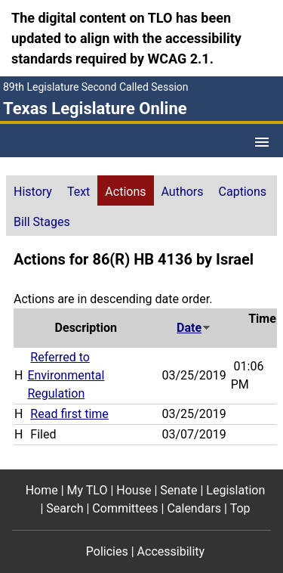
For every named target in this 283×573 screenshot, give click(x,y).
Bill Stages (42, 222)
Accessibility (171, 551)
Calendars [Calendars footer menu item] (194, 508)
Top (240, 508)
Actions (125, 191)
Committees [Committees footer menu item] (125, 508)
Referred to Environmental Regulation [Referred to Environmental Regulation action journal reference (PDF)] (65, 375)
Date (194, 328)
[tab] (33, 190)
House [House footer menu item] (133, 490)
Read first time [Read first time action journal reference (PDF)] (69, 414)
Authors (182, 191)
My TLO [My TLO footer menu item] (87, 490)
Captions (242, 191)
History (33, 191)
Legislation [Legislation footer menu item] (235, 490)
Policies (107, 551)
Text (78, 191)
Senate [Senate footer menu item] (178, 490)
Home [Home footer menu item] (42, 490)
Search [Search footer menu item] (64, 508)
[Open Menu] (262, 142)
